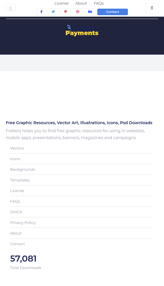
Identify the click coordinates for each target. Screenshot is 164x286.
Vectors (17, 148)
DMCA (16, 212)
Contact (112, 12)
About (81, 3)
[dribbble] (77, 11)
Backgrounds (22, 169)
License (62, 3)
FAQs (99, 3)
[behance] (90, 11)
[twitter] (53, 11)
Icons (15, 158)
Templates (20, 180)
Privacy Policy (23, 222)
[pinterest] (65, 11)
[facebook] (41, 11)
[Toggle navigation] (11, 7)
